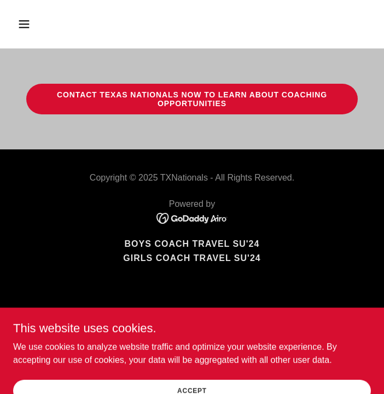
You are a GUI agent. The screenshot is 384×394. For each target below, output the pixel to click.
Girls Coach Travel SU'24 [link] (191, 258)
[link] (192, 217)
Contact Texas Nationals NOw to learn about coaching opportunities (192, 99)
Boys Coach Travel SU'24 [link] (192, 243)
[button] (54, 24)
